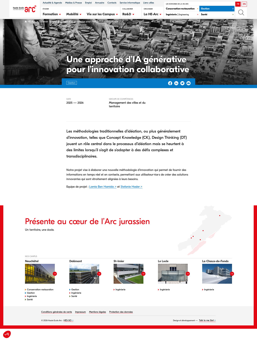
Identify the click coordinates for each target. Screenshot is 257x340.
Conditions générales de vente (56, 318)
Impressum (80, 318)
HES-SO (67, 326)
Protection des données (121, 318)
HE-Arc (31, 27)
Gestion (44, 27)
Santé (30, 305)
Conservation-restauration (40, 295)
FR (238, 4)
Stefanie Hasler (130, 193)
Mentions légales (97, 318)
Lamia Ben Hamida (101, 193)
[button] (52, 13)
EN (244, 4)
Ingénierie (32, 302)
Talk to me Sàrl (206, 326)
